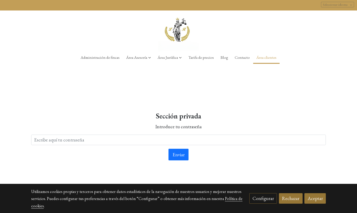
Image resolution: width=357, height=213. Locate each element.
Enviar (179, 154)
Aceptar (315, 198)
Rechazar (290, 198)
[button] (138, 57)
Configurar (263, 198)
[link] (178, 30)
